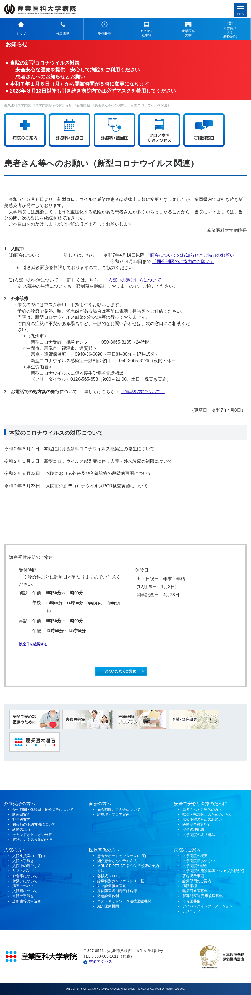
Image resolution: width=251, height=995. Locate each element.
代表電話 (62, 34)
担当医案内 (21, 819)
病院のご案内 (187, 850)
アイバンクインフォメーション (207, 906)
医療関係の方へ (104, 850)
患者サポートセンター (115, 856)
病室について (23, 886)
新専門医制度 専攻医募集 (202, 896)
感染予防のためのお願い (202, 819)
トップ (21, 34)
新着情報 (83, 105)
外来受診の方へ (19, 803)
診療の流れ (21, 829)
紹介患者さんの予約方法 (117, 861)
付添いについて (25, 881)
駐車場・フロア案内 (113, 814)
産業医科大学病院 (17, 105)
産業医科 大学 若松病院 (230, 33)
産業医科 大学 (188, 33)
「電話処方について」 (143, 391)
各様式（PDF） (109, 876)
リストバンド (23, 871)
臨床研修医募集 (195, 891)
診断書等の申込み (26, 901)
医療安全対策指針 (196, 824)
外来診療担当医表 (111, 886)
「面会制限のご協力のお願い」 (183, 261)
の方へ (104, 803)
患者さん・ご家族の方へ (202, 809)
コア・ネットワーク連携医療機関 (124, 901)
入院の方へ (15, 850)
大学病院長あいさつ (198, 861)
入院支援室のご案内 (28, 856)
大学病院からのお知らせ (53, 105)
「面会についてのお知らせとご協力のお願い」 (192, 255)
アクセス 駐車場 (146, 33)
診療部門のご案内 (196, 881)
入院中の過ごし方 (26, 866)
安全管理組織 (193, 829)
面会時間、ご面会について (118, 809)
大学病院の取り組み (198, 835)
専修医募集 (191, 901)
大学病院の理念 (195, 866)
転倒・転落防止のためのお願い (207, 814)
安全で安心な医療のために (200, 803)
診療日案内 (21, 814)
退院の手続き (23, 896)
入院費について (25, 891)
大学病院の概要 (195, 856)
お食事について (25, 876)
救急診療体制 (108, 896)
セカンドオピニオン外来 (32, 835)
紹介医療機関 (108, 906)
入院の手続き (23, 861)
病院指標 (189, 886)
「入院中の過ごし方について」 (135, 280)
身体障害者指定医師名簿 (117, 891)
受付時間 (104, 34)
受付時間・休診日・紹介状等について (43, 809)
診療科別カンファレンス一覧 (120, 881)
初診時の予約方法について (34, 824)
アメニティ (191, 911)
